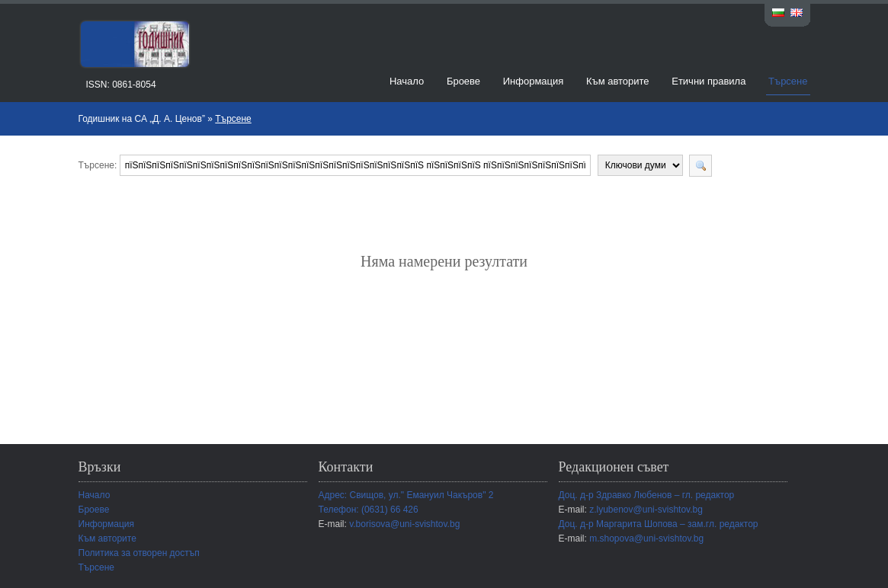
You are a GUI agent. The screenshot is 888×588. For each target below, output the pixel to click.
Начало (407, 81)
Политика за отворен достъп (139, 553)
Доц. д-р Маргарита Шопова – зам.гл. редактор (658, 524)
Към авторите (617, 81)
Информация (533, 81)
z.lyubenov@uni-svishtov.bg (646, 509)
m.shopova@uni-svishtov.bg (646, 538)
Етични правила (708, 81)
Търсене (787, 81)
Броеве (463, 81)
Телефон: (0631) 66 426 (368, 509)
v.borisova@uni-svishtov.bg (404, 524)
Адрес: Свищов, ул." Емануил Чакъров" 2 (406, 495)
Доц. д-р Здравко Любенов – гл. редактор (647, 495)
